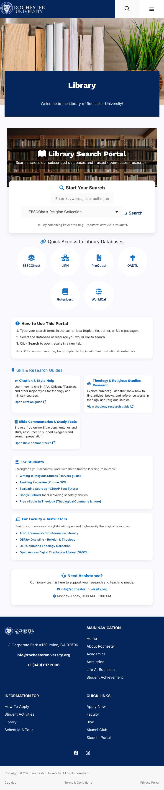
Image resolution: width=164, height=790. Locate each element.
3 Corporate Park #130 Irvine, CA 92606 (43, 645)
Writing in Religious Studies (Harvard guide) (50, 476)
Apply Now (96, 706)
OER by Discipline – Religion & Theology (47, 539)
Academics (96, 654)
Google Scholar (31, 495)
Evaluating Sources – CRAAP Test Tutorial (49, 488)
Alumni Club (97, 729)
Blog (90, 722)
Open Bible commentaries (35, 443)
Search (134, 213)
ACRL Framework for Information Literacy (49, 533)
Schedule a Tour (19, 729)
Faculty (93, 714)
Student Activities (19, 714)
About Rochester (101, 646)
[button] (152, 9)
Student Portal (99, 737)
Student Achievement (105, 677)
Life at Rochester (101, 669)
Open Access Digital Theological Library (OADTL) (54, 552)
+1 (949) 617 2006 (43, 665)
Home (92, 638)
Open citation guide (30, 402)
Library (11, 722)
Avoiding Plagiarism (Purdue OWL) (44, 482)
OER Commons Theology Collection (45, 546)
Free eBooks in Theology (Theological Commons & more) (60, 501)
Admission (95, 661)
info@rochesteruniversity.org (84, 589)
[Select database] (72, 211)
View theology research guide (110, 406)
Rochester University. (46, 773)
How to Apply (17, 706)
